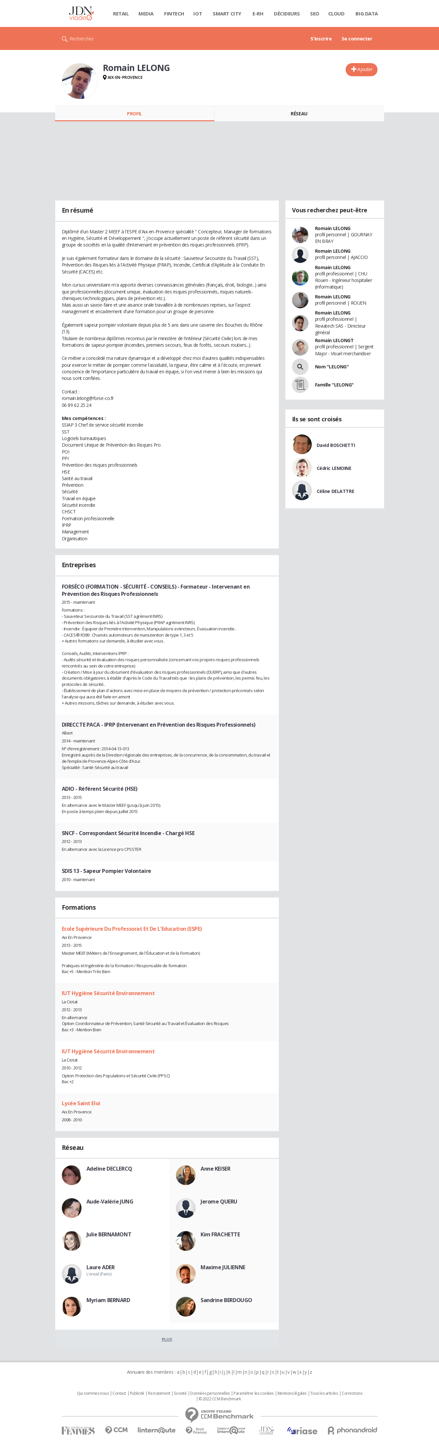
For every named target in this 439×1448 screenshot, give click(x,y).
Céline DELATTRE (335, 491)
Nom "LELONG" (332, 366)
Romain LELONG (333, 228)
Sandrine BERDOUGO (226, 1300)
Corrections (352, 1393)
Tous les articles (324, 1393)
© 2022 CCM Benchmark (220, 1399)
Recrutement (159, 1393)
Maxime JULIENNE (223, 1267)
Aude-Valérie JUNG (110, 1201)
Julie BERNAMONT (109, 1234)
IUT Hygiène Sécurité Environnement (108, 993)
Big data (366, 13)
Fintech (174, 13)
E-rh (258, 13)
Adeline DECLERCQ (109, 1168)
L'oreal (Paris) (98, 1274)
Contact (119, 1393)
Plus (167, 1339)
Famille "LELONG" (334, 385)
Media (146, 13)
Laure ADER (100, 1267)
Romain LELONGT (334, 340)
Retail (121, 13)
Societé (180, 1393)
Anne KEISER (215, 1168)
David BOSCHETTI (336, 445)
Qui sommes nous (93, 1393)
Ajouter (364, 69)
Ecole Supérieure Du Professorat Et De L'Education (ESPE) (132, 928)
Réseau (299, 113)
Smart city (227, 13)
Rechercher (81, 38)
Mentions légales (292, 1393)
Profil (134, 113)
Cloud (336, 13)
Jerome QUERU (219, 1201)
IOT (197, 13)
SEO (314, 13)
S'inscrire (321, 38)
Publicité (137, 1393)
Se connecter (357, 38)
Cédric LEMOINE (334, 468)
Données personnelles (210, 1393)
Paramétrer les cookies (253, 1393)
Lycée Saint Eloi (81, 1103)
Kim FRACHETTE (220, 1234)
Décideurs (287, 13)
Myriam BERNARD (108, 1300)
